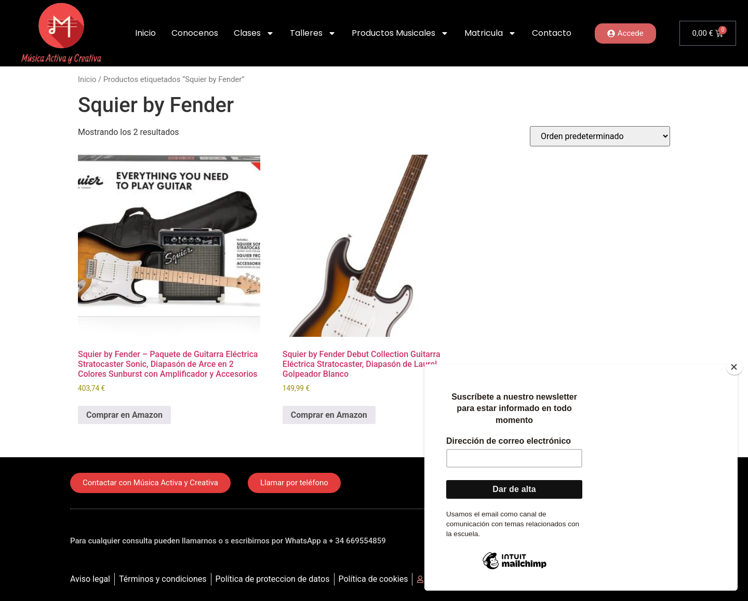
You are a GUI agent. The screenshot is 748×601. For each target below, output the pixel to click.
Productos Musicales (400, 33)
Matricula (490, 33)
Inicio (145, 33)
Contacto (551, 33)
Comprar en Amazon (124, 415)
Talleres (313, 33)
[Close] (734, 367)
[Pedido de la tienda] (600, 136)
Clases (254, 33)
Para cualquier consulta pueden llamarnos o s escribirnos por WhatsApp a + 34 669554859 (228, 540)
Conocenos (194, 33)
